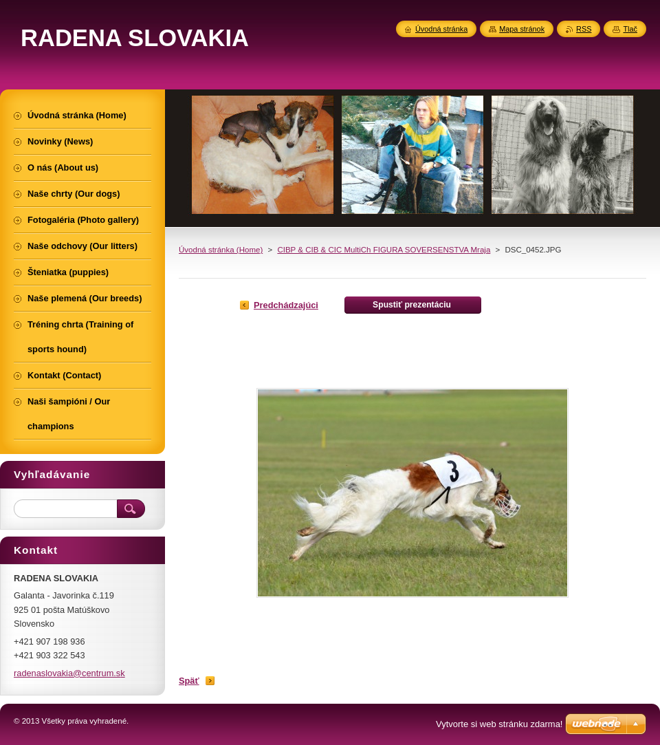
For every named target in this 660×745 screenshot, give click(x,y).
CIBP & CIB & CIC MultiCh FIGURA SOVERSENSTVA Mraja (383, 250)
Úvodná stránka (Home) (221, 250)
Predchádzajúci (286, 305)
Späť (189, 681)
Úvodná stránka (441, 29)
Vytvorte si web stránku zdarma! (499, 724)
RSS (583, 29)
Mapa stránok (521, 29)
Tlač (630, 29)
